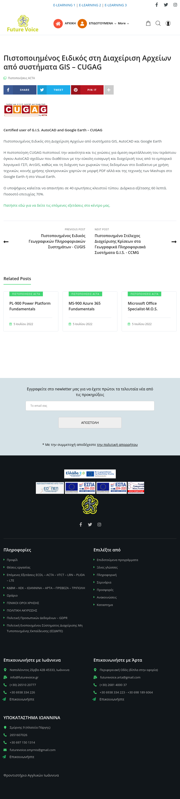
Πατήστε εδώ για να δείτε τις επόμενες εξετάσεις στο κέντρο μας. (57, 205)
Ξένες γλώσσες (107, 567)
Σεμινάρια (104, 582)
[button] (124, 23)
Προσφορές (105, 590)
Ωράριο (12, 595)
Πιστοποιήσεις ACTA (21, 78)
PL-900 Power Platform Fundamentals (30, 306)
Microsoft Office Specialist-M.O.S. (143, 306)
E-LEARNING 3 (116, 5)
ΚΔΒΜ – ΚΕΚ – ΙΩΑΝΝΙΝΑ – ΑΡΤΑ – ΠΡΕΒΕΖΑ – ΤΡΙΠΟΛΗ (46, 588)
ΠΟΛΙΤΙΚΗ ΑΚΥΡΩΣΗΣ (22, 610)
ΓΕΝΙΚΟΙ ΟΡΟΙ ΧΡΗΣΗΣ (23, 603)
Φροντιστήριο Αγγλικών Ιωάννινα (31, 775)
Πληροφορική (107, 575)
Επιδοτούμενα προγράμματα (117, 560)
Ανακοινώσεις (107, 597)
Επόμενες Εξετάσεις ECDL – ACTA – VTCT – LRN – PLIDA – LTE (46, 578)
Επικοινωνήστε (18, 699)
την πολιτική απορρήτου (117, 444)
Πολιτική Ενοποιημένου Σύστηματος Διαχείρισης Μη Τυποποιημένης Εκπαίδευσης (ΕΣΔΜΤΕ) (44, 628)
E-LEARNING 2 (90, 5)
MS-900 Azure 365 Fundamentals (85, 306)
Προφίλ (12, 560)
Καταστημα (105, 605)
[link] (156, 4)
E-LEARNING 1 (64, 5)
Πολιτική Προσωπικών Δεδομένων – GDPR (37, 618)
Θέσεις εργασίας (18, 567)
